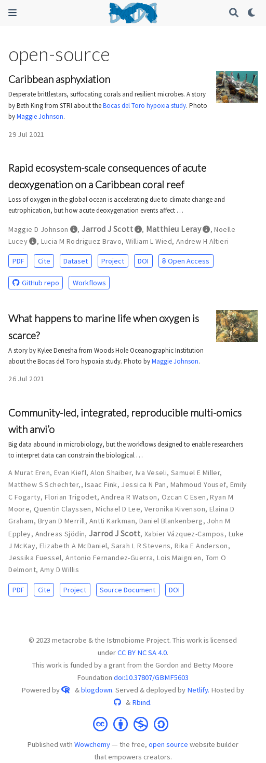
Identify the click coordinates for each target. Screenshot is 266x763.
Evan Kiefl (70, 472)
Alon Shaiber (110, 472)
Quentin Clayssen (62, 509)
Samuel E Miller (195, 472)
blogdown (96, 690)
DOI (143, 261)
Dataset (75, 261)
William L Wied (149, 241)
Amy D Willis (59, 569)
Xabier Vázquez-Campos (184, 533)
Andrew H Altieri (202, 241)
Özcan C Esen (184, 497)
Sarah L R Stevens (140, 545)
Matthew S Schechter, (44, 484)
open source (168, 744)
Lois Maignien (179, 557)
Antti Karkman (112, 520)
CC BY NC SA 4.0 (142, 652)
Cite (44, 261)
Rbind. (142, 702)
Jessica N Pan (143, 484)
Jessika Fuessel (34, 557)
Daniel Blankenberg (171, 520)
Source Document (127, 589)
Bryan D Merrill (61, 520)
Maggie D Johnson (38, 229)
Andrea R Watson (129, 497)
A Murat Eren (29, 472)
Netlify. (198, 690)
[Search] (234, 13)
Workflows (89, 282)
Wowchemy (92, 744)
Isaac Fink (101, 484)
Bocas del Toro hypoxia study (144, 105)
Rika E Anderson (201, 545)
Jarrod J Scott (107, 229)
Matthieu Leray (173, 229)
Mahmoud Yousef (198, 484)
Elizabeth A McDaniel (73, 545)
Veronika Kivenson (174, 509)
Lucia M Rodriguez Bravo (81, 241)
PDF (18, 261)
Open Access (185, 261)
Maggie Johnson (40, 116)
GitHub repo (35, 282)
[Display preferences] (252, 13)
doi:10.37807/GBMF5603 (151, 677)
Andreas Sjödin (60, 533)
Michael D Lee (118, 509)
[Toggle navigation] (12, 13)
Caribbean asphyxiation (59, 79)
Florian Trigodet (71, 497)
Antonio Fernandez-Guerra (109, 557)
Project (112, 261)
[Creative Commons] (132, 723)
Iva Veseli (151, 472)
